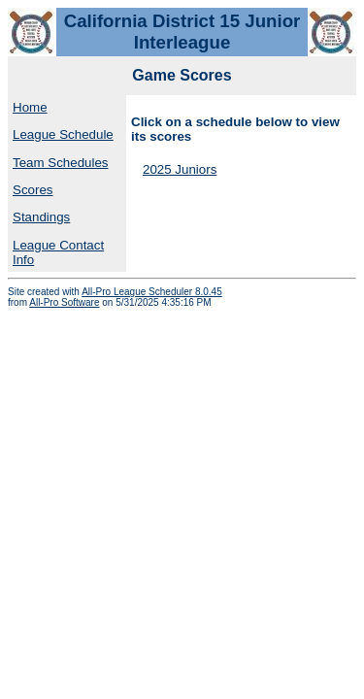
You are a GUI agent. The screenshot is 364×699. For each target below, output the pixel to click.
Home (30, 107)
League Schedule (63, 134)
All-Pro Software (64, 302)
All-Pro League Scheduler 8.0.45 (152, 291)
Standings (41, 217)
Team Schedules (61, 162)
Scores (32, 190)
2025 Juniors (179, 169)
